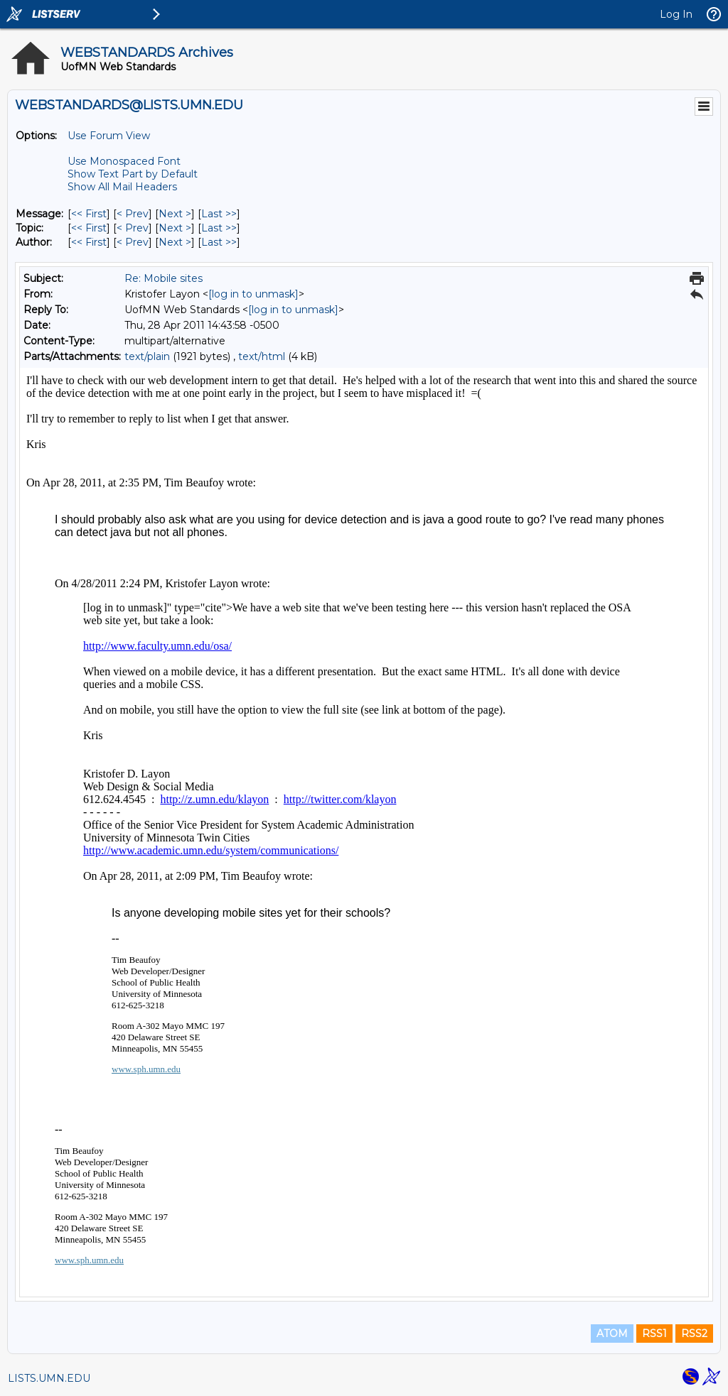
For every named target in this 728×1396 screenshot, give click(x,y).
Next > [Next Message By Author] (175, 242)
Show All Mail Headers (122, 186)
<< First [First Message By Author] (89, 242)
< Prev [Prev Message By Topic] (133, 228)
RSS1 (654, 1333)
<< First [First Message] (89, 213)
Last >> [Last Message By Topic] (219, 228)
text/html (261, 356)
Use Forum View (109, 135)
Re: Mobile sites (163, 278)
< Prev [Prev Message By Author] (133, 242)
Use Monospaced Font (124, 161)
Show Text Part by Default (133, 174)
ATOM (612, 1333)
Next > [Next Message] (175, 213)
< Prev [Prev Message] (133, 213)
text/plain (147, 356)
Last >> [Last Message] (219, 213)
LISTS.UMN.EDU (49, 1378)
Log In (676, 14)
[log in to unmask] (253, 294)
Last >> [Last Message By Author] (219, 242)
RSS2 (694, 1333)
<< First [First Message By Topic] (89, 228)
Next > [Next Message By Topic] (175, 228)
